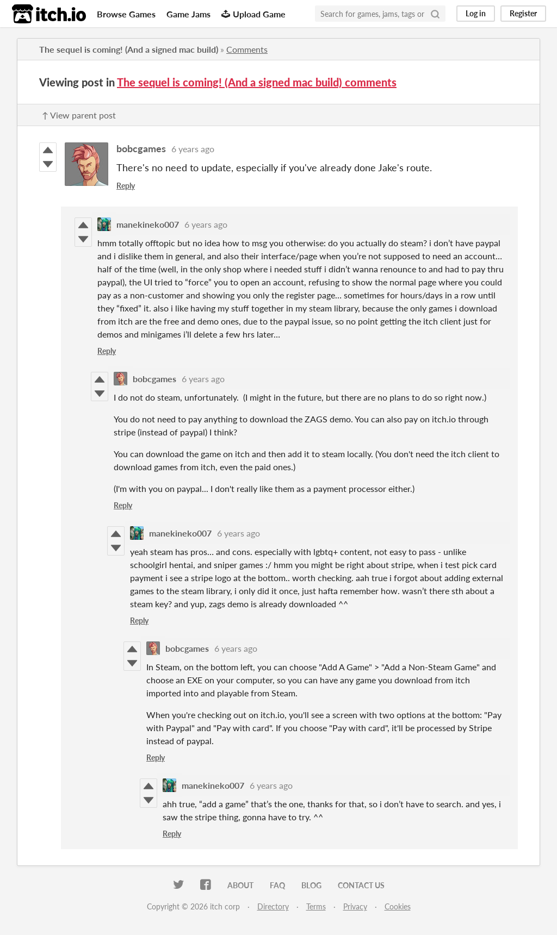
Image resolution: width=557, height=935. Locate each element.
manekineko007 (147, 224)
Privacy (355, 906)
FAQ (277, 885)
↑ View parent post (79, 115)
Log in (476, 13)
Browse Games (126, 14)
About (240, 885)
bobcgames (141, 148)
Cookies (398, 906)
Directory (273, 906)
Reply (125, 185)
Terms (316, 906)
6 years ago (192, 149)
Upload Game (253, 14)
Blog (311, 885)
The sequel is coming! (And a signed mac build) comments (257, 82)
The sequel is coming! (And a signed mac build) (128, 49)
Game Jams (188, 14)
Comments (247, 49)
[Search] (435, 13)
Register (523, 13)
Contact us (361, 885)
